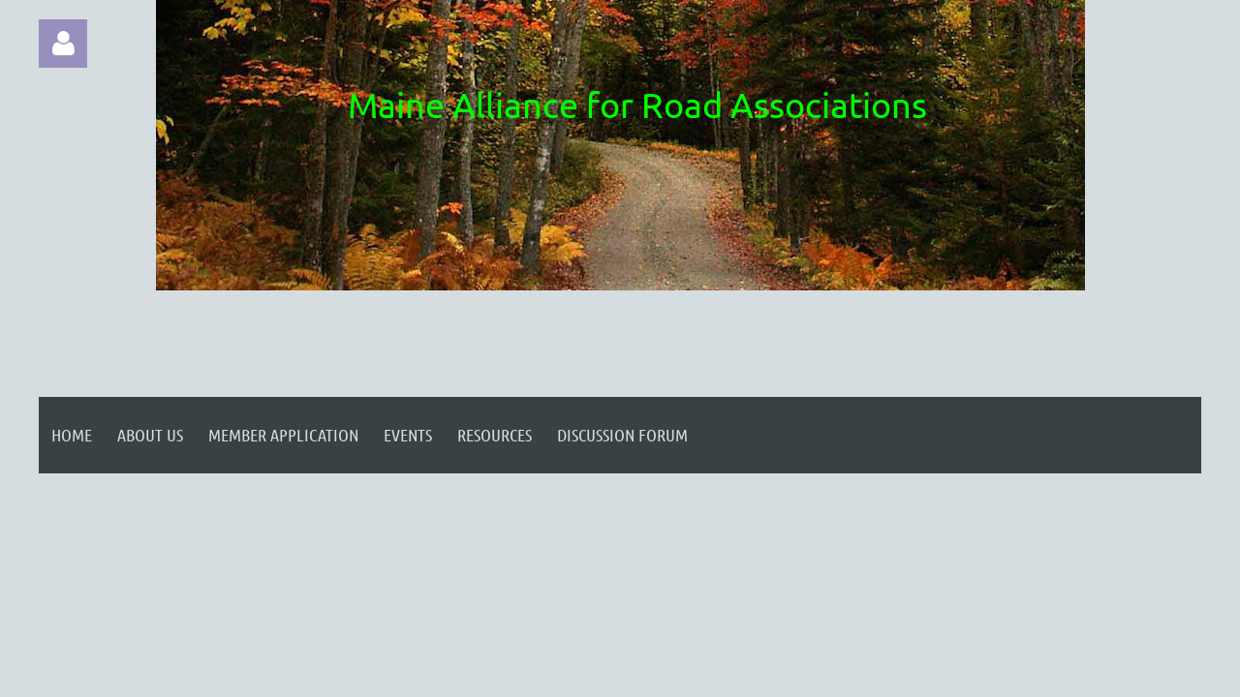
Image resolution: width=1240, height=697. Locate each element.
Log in (63, 43)
